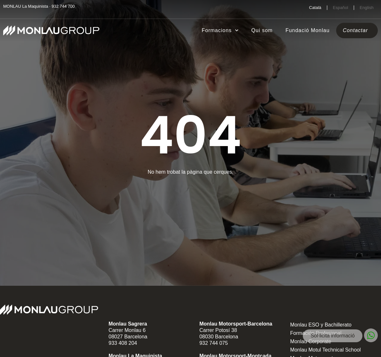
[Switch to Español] (340, 7)
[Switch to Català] (315, 7)
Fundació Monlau (308, 30)
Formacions (220, 30)
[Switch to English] (366, 7)
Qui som (262, 30)
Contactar (355, 30)
